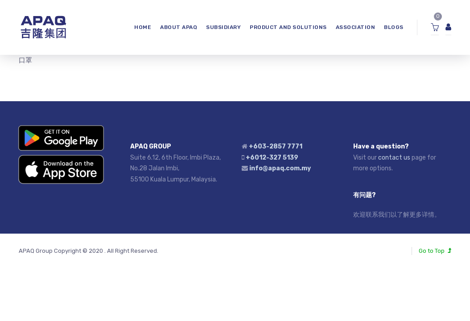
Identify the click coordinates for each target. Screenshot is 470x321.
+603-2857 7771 (275, 146)
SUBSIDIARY (223, 27)
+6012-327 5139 (272, 157)
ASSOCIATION (355, 27)
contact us (394, 157)
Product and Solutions (288, 27)
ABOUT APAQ (178, 27)
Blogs (394, 27)
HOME (142, 27)
